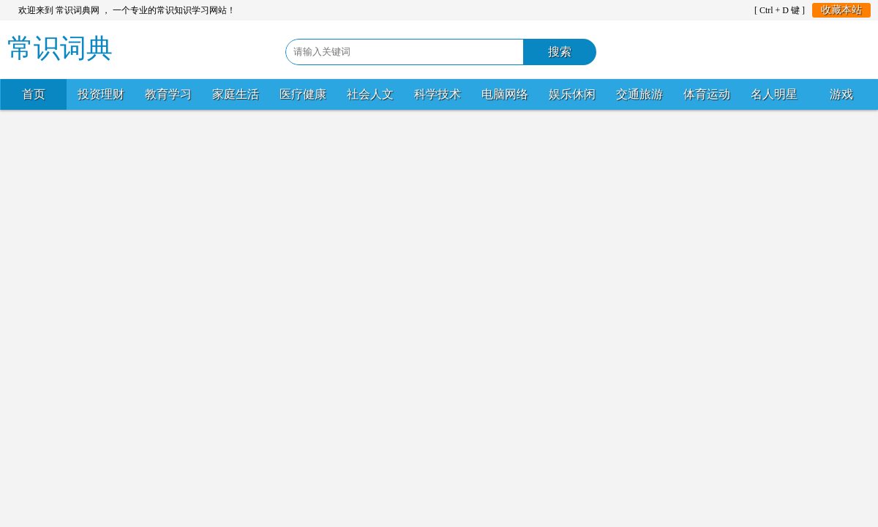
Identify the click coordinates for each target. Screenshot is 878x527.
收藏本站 (841, 9)
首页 (33, 94)
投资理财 (101, 94)
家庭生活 (235, 94)
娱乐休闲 (572, 94)
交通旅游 (639, 94)
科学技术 (437, 94)
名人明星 (774, 94)
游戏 (841, 94)
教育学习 (168, 94)
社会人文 (370, 94)
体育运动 (706, 94)
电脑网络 (504, 94)
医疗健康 (302, 94)
